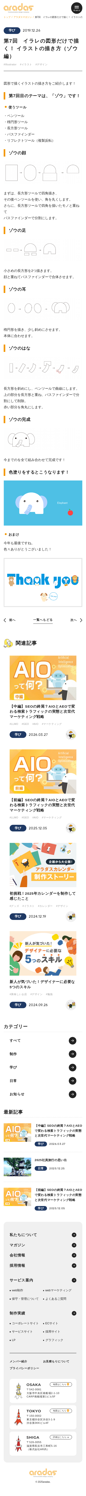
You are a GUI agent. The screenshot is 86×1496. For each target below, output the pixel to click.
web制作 (17, 1295)
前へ (10, 620)
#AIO (36, 725)
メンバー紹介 (18, 1367)
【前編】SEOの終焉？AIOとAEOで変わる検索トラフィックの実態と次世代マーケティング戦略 (43, 806)
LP (14, 1345)
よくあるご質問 (55, 1304)
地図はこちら (59, 1390)
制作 (13, 1057)
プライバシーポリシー (24, 1374)
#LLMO (14, 725)
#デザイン (42, 64)
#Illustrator (10, 64)
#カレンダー (45, 908)
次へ (76, 620)
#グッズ (14, 908)
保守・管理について (25, 1304)
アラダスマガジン (23, 17)
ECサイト (51, 1328)
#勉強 (49, 997)
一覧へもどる (43, 620)
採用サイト (52, 1337)
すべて (15, 1043)
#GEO (26, 725)
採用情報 (17, 1270)
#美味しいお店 (18, 997)
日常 (13, 1084)
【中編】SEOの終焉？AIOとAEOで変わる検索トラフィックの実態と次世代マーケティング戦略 (43, 712)
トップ (7, 17)
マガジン (17, 1250)
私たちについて (23, 1239)
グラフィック (54, 1345)
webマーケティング (58, 1295)
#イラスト (26, 64)
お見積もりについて (56, 1367)
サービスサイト (22, 1337)
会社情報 (17, 1260)
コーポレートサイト (25, 1328)
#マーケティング (53, 725)
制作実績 (17, 1318)
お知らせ (17, 1097)
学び (12, 31)
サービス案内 (21, 1285)
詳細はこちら (59, 1443)
